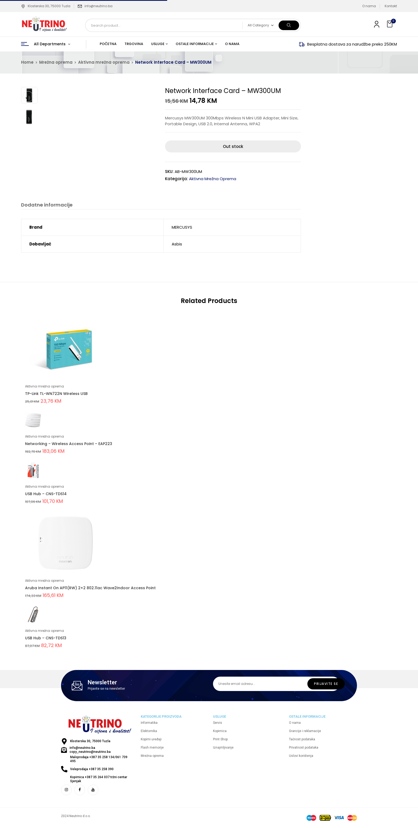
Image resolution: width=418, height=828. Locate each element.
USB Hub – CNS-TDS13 (45, 638)
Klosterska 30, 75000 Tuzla (45, 6)
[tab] (47, 205)
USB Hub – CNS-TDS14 (46, 493)
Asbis (177, 244)
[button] (390, 24)
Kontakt (391, 6)
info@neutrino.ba (98, 6)
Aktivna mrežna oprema (104, 62)
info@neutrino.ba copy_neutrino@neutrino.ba (90, 750)
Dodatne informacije (47, 205)
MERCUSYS (182, 227)
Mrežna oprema (56, 62)
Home (27, 62)
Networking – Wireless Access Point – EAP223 (68, 443)
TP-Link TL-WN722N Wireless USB (56, 393)
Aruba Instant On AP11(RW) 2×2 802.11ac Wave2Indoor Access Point (90, 588)
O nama (369, 6)
